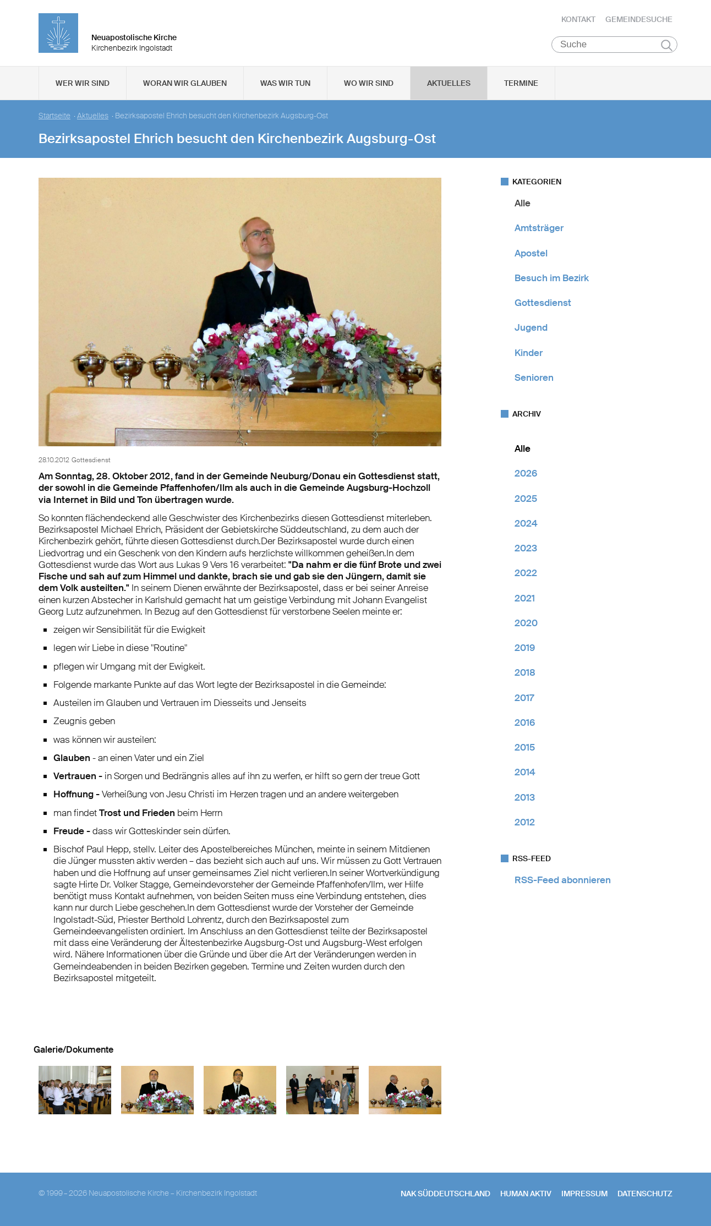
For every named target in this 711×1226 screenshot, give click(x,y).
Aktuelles (449, 83)
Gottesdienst (543, 303)
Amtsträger (539, 228)
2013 (525, 797)
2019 (525, 648)
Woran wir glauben (185, 83)
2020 (526, 623)
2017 (524, 698)
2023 (526, 548)
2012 (525, 822)
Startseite (54, 116)
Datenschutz (644, 1193)
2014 (525, 772)
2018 (525, 672)
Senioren (534, 377)
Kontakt (578, 19)
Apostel (531, 253)
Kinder (529, 353)
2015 (525, 747)
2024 (526, 523)
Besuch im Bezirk (552, 278)
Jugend (531, 327)
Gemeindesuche (638, 19)
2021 (525, 598)
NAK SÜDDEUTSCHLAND (445, 1193)
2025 (526, 498)
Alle (522, 203)
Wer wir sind (83, 83)
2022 (526, 573)
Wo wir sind (368, 83)
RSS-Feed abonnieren (563, 880)
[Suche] (614, 44)
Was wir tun (285, 83)
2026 (526, 473)
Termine (521, 83)
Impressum (584, 1193)
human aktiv (525, 1193)
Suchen (666, 45)
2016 (525, 722)
